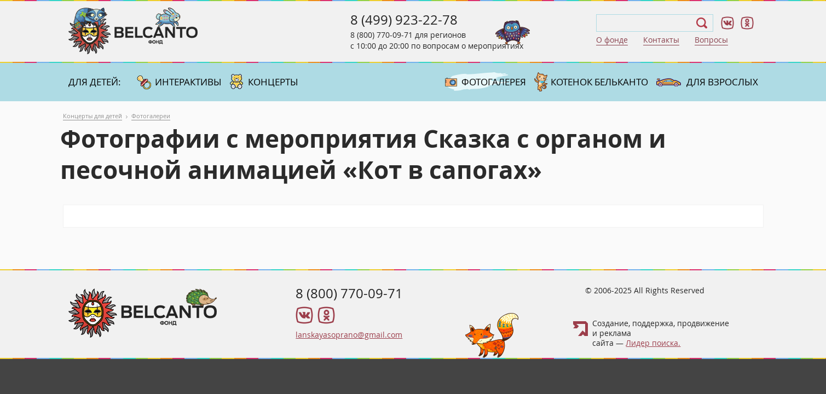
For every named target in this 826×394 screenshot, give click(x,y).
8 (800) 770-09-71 (381, 35)
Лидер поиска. (653, 343)
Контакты (661, 39)
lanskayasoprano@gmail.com (349, 334)
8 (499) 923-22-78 (404, 19)
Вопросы (711, 39)
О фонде (612, 39)
